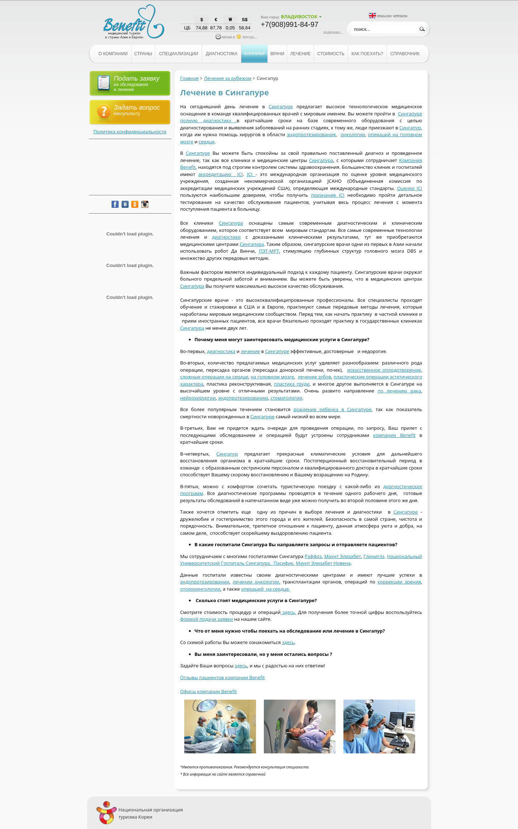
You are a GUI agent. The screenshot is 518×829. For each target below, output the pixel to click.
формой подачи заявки (206, 619)
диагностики (226, 237)
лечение (250, 351)
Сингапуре (280, 106)
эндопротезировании (204, 581)
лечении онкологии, (256, 581)
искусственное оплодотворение (384, 370)
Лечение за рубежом (227, 78)
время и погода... (236, 37)
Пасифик (283, 563)
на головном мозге (272, 376)
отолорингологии (200, 589)
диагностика (221, 351)
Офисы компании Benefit (208, 691)
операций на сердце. (265, 589)
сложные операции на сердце (214, 376)
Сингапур (410, 127)
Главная (189, 78)
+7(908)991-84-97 (290, 24)
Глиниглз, (374, 556)
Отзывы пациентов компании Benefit (222, 677)
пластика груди (291, 384)
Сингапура (321, 160)
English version (392, 15)
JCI (251, 174)
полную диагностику (208, 120)
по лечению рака (399, 390)
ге (191, 141)
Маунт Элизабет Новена (323, 563)
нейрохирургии (198, 398)
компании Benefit (394, 435)
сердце (206, 141)
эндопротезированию (243, 398)
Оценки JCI (409, 188)
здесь (288, 612)
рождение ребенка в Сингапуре (332, 409)
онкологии (353, 134)
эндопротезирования (311, 134)
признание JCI (327, 195)
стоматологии (286, 398)
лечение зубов (314, 376)
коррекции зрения (399, 581)
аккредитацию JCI (220, 174)
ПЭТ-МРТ (269, 251)
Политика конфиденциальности (130, 131)
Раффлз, (314, 556)
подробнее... (333, 32)
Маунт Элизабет (342, 556)
